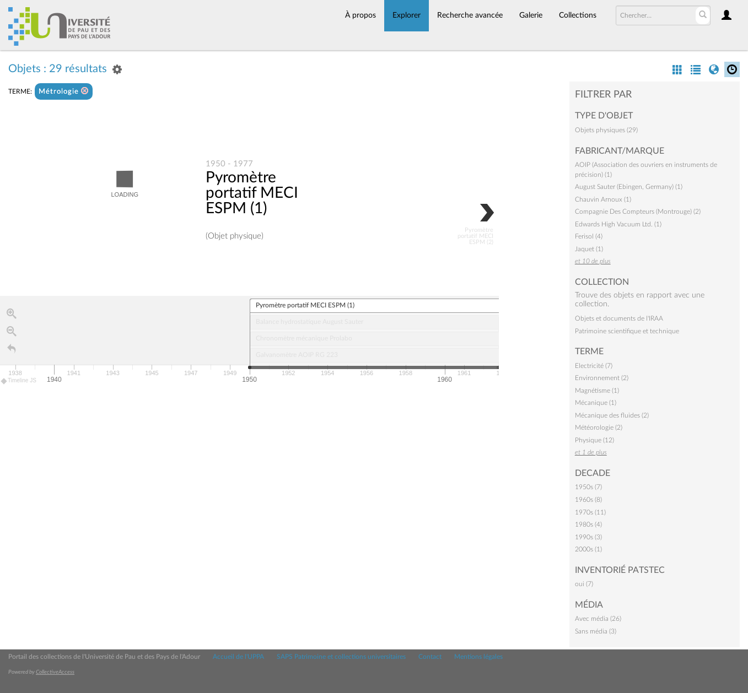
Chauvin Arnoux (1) (603, 199)
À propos (360, 15)
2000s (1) (588, 549)
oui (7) (584, 584)
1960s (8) (588, 499)
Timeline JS (19, 381)
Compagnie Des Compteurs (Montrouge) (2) (638, 211)
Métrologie (64, 91)
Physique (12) (594, 440)
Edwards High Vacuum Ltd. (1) (618, 224)
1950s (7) (588, 487)
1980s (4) (588, 524)
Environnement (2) (601, 378)
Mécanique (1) (595, 402)
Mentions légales (478, 656)
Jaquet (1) (589, 249)
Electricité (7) (593, 365)
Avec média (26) (598, 618)
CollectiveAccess (55, 672)
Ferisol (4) (588, 236)
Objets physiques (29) (606, 130)
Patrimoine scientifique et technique (627, 331)
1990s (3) (588, 537)
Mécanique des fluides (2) (612, 415)
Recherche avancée (470, 15)
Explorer (406, 15)
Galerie (530, 15)
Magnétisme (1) (597, 390)
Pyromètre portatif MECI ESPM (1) (252, 193)
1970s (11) (590, 512)
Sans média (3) (595, 631)
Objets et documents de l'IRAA (619, 318)
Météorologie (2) (598, 427)
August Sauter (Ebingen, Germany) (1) (628, 186)
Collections (577, 15)
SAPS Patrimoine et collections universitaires (341, 656)
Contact (430, 656)
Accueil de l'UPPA (238, 656)
